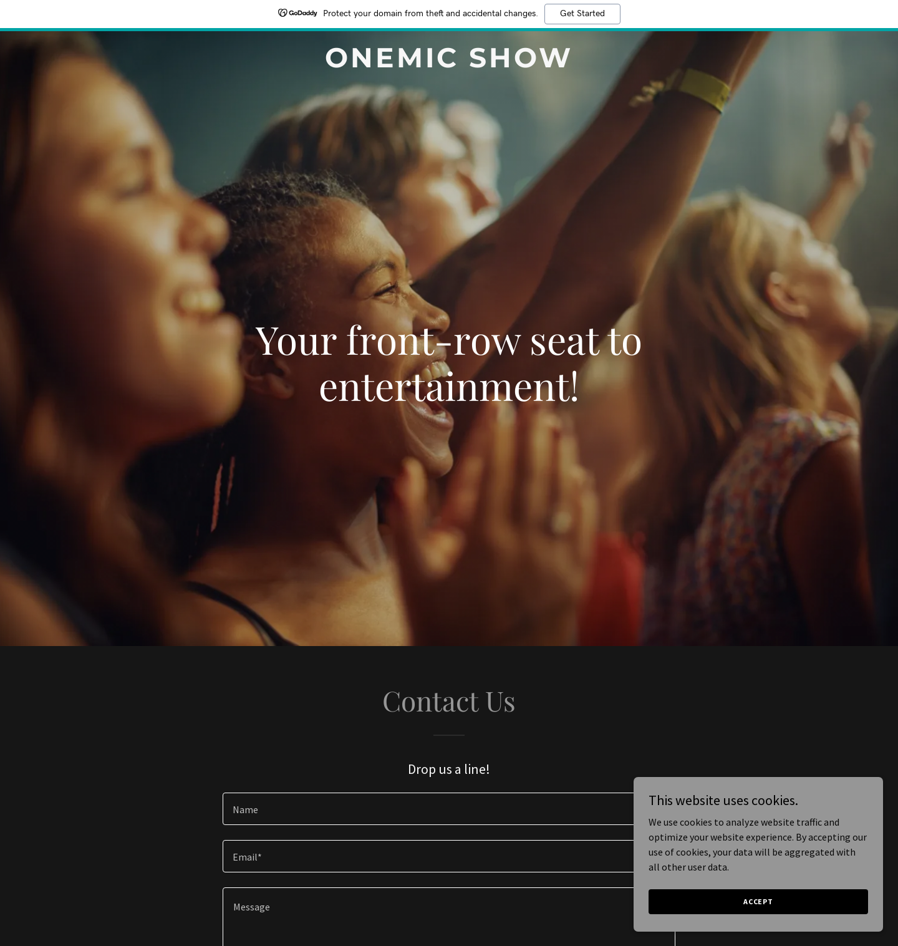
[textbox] (449, 809)
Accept (758, 901)
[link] (449, 63)
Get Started (582, 13)
